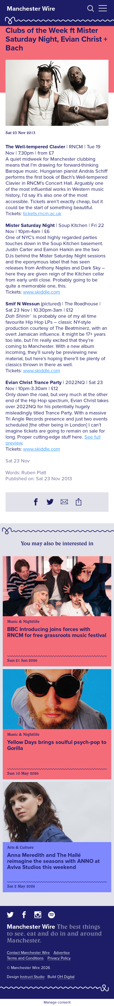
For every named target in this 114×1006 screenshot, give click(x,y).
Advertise (62, 952)
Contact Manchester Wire (28, 952)
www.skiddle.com (41, 292)
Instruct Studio (32, 976)
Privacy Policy (59, 958)
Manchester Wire (31, 9)
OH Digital (65, 976)
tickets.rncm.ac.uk (42, 214)
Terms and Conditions (25, 958)
